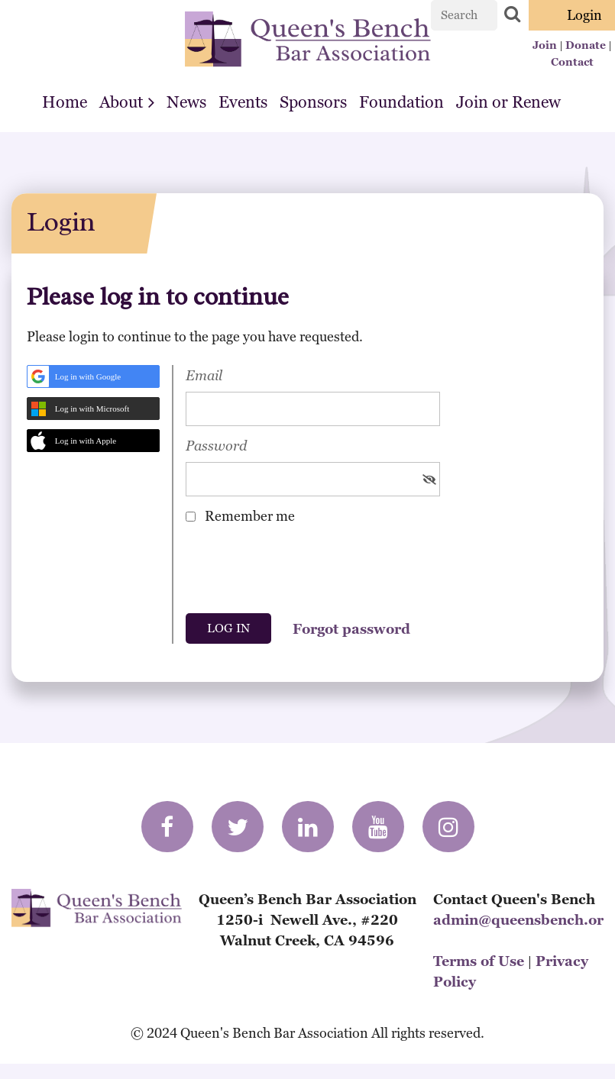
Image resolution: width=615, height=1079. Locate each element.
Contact (572, 62)
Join (544, 45)
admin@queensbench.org (522, 920)
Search (512, 13)
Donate (585, 45)
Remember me (250, 516)
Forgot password (351, 629)
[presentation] (302, 574)
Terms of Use (478, 961)
